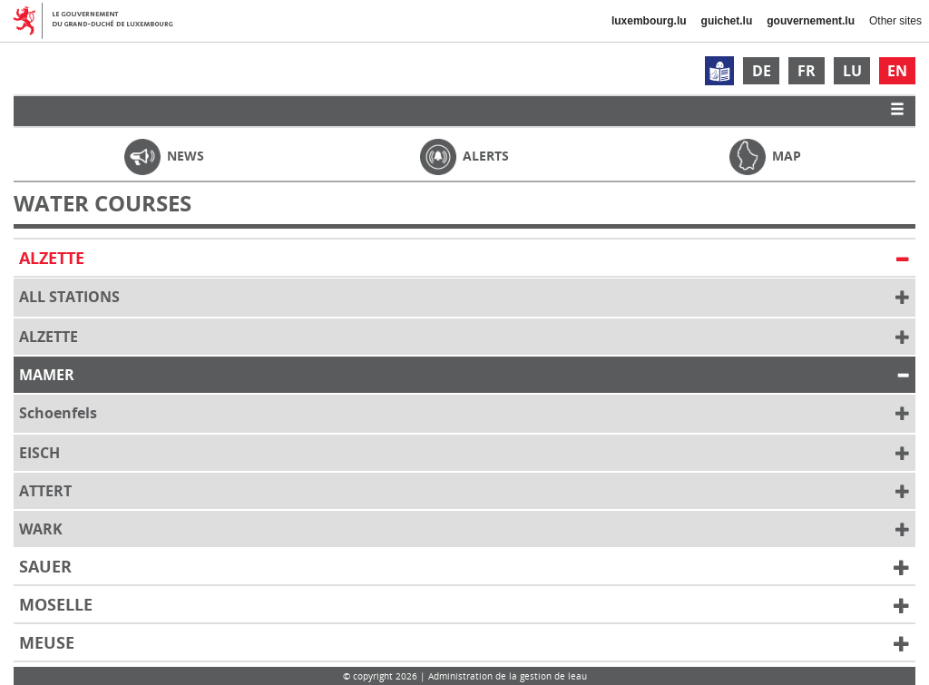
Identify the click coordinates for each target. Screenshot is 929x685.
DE (761, 71)
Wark (464, 530)
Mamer (464, 375)
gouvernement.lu (811, 21)
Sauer (464, 567)
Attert (464, 491)
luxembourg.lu (649, 21)
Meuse (464, 643)
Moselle (464, 605)
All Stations (464, 297)
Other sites (895, 21)
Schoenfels (464, 413)
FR (806, 71)
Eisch (464, 453)
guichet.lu (727, 21)
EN (897, 71)
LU (852, 71)
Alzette (464, 258)
